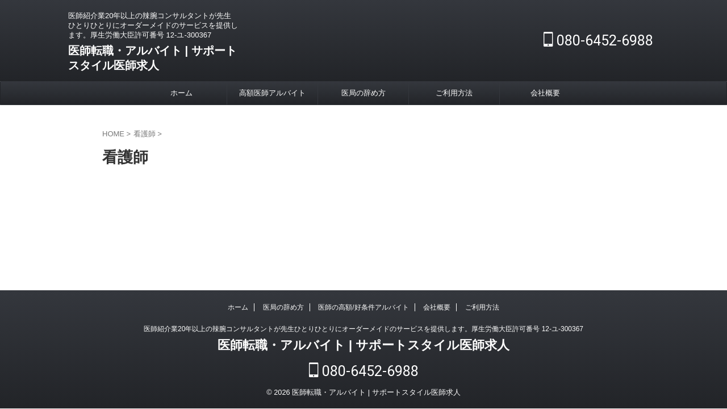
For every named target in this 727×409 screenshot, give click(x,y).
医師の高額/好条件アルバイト (363, 310)
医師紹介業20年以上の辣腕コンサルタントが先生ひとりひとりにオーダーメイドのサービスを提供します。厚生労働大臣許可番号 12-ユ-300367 (363, 331)
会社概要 (545, 93)
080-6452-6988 (598, 40)
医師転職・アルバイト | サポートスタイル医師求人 (363, 347)
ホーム (181, 93)
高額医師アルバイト (272, 93)
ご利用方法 (454, 93)
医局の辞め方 (363, 93)
